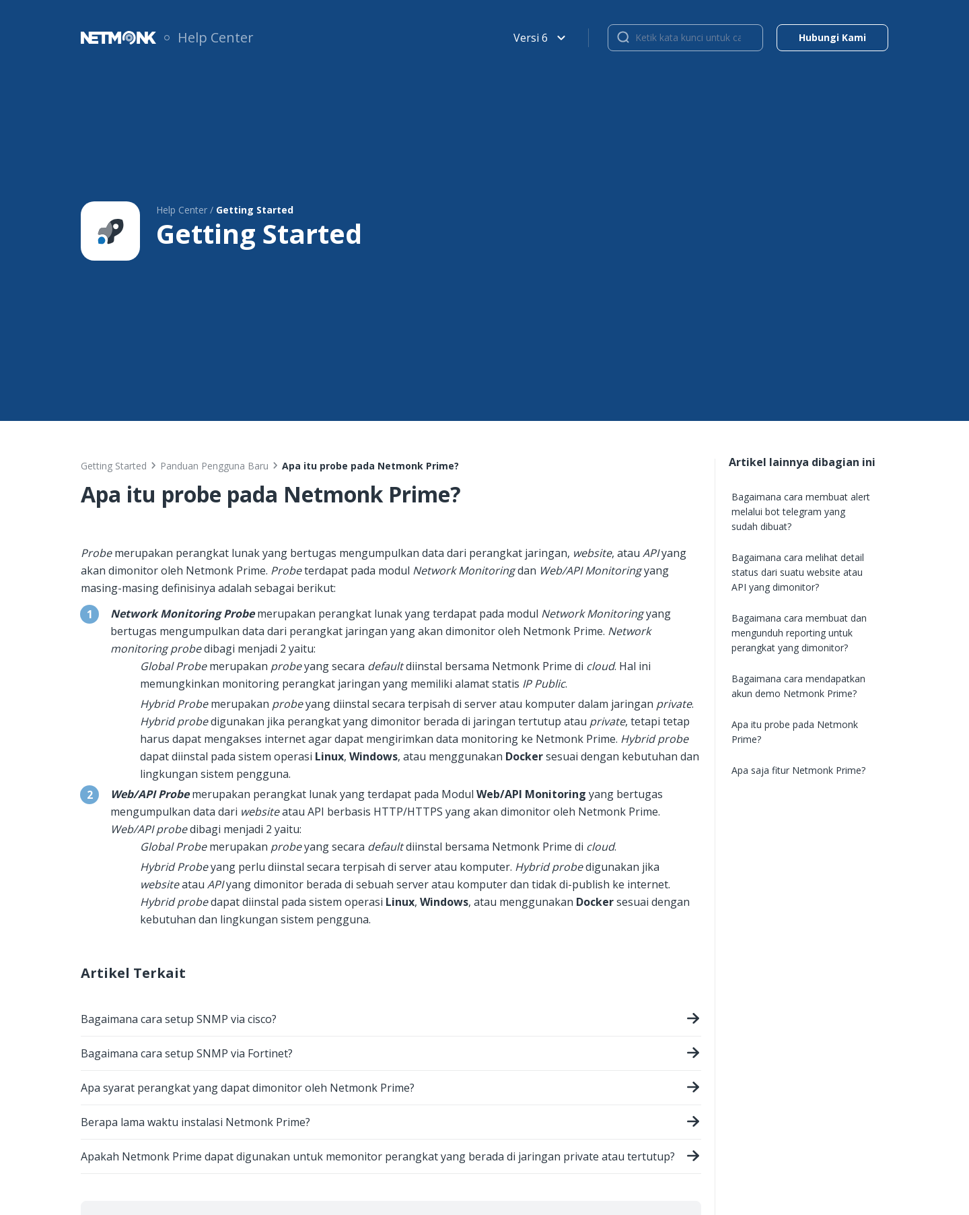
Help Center (216, 37)
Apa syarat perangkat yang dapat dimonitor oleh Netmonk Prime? (391, 1089)
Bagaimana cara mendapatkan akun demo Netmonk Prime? (798, 686)
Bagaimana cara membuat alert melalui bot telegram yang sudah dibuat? (800, 511)
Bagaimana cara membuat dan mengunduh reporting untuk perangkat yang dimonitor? (799, 633)
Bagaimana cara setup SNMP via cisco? (391, 1020)
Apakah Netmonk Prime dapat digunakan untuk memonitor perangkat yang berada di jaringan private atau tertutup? (391, 1158)
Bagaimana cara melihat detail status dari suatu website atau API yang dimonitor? (797, 572)
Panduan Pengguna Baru (214, 465)
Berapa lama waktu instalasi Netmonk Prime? (391, 1123)
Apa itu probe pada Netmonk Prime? (794, 732)
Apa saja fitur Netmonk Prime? (798, 770)
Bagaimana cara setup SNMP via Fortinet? (391, 1055)
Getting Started (114, 465)
